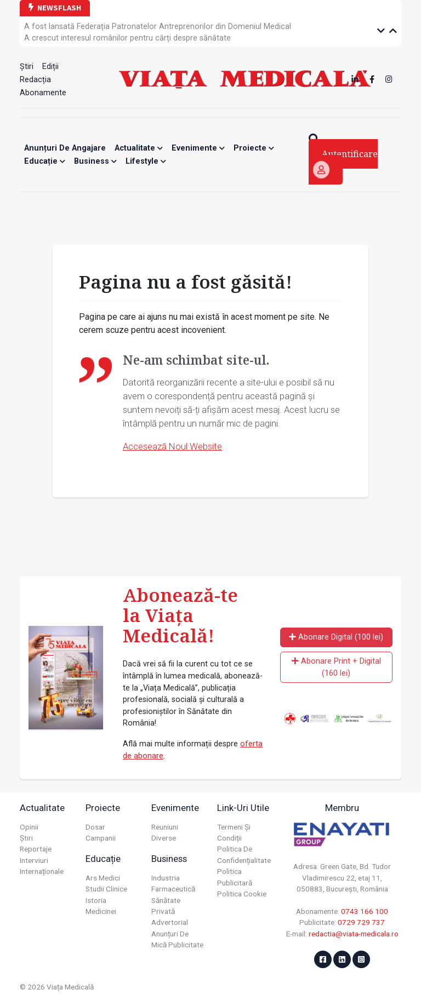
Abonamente (43, 92)
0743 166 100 (364, 911)
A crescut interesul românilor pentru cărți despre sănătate (127, 38)
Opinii (29, 826)
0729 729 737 (361, 922)
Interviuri (34, 860)
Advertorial (169, 922)
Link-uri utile (243, 807)
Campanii (101, 837)
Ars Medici (103, 877)
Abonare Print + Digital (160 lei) (336, 667)
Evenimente (198, 148)
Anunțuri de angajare (65, 148)
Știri (26, 66)
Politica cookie (241, 893)
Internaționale (42, 871)
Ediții (50, 66)
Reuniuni (164, 826)
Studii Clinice (106, 888)
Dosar (95, 826)
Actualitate (139, 148)
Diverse (163, 837)
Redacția (35, 79)
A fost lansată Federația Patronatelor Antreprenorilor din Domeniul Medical (157, 26)
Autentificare (345, 163)
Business (95, 161)
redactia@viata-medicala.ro (354, 933)
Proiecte (254, 148)
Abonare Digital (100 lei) (336, 637)
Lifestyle (146, 161)
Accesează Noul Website (172, 446)
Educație (44, 161)
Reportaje (36, 848)
